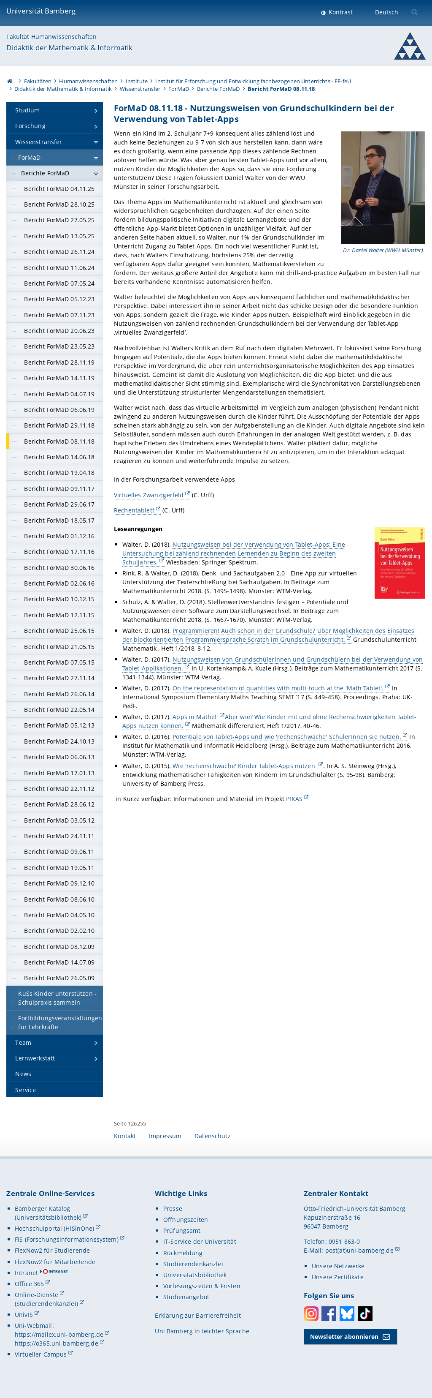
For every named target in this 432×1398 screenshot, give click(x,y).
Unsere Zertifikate (338, 1277)
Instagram (311, 1313)
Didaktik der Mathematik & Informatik (69, 47)
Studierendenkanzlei (193, 1264)
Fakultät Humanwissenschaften (51, 37)
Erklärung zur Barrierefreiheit (197, 1315)
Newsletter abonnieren (344, 1337)
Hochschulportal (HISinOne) (54, 1228)
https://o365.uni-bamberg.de (56, 1343)
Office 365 (29, 1284)
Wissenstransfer (140, 89)
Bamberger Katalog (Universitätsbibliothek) (48, 1213)
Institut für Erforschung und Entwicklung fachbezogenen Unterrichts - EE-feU (253, 81)
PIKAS (294, 799)
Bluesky (347, 1313)
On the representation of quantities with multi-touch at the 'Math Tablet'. (278, 688)
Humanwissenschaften (88, 81)
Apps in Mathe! (196, 717)
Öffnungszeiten (185, 1219)
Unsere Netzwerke (338, 1266)
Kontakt (125, 1136)
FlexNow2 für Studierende (52, 1250)
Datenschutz (212, 1136)
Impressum (165, 1136)
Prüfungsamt (182, 1230)
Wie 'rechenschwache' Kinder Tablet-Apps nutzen (245, 766)
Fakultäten (37, 81)
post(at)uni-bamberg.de (359, 1250)
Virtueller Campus (41, 1354)
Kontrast (340, 12)
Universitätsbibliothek (195, 1275)
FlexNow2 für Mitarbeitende (55, 1262)
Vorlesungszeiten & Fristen (201, 1286)
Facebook (328, 1313)
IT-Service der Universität (199, 1241)
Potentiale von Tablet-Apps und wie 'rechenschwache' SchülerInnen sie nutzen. (287, 737)
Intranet (26, 1273)
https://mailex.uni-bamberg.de (59, 1334)
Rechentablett (134, 510)
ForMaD (178, 89)
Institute (137, 81)
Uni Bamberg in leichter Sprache (202, 1331)
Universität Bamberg (41, 11)
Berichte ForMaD (218, 89)
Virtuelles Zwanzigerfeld (149, 495)
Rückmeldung (183, 1253)
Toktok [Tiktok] (365, 1313)
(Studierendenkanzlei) (46, 1304)
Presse (172, 1209)
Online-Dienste (36, 1295)
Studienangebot (186, 1297)
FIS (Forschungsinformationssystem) (67, 1239)
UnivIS (24, 1315)
